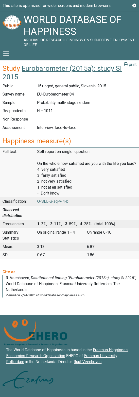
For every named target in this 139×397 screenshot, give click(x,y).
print (130, 64)
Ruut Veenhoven (88, 361)
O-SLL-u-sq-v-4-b (53, 201)
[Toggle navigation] (6, 53)
